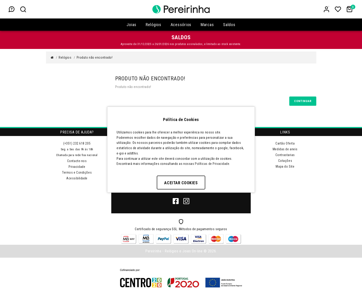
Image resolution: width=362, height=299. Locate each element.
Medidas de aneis (285, 149)
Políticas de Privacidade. (212, 164)
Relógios (65, 57)
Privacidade (77, 167)
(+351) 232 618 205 (76, 143)
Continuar (302, 101)
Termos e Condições (77, 172)
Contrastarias (285, 155)
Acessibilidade (76, 178)
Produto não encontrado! (95, 57)
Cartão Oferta (285, 143)
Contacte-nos (77, 161)
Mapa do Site (285, 166)
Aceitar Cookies (181, 182)
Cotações (285, 161)
